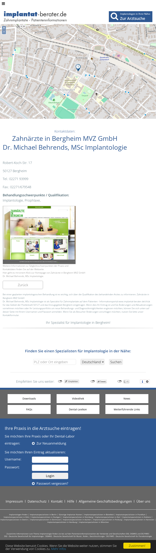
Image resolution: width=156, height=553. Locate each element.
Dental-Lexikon (78, 409)
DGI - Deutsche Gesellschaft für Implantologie (24, 536)
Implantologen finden (18, 514)
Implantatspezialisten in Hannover (139, 519)
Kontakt (57, 501)
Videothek (78, 398)
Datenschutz (37, 501)
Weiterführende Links (127, 409)
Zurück (23, 285)
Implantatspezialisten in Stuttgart (46, 517)
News (127, 398)
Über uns (143, 501)
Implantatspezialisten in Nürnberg (78, 517)
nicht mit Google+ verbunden (120, 381)
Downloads (29, 398)
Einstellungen (147, 381)
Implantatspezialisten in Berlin (43, 514)
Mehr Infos (58, 549)
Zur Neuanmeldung (49, 443)
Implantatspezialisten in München (94, 522)
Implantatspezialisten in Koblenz (136, 517)
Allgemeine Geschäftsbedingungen (105, 501)
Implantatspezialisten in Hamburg (62, 522)
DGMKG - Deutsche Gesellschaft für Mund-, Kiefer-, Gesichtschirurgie (75, 536)
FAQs (29, 409)
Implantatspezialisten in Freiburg (107, 519)
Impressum (14, 501)
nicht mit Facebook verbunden (60, 381)
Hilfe (70, 501)
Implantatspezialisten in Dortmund (45, 519)
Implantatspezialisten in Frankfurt (130, 514)
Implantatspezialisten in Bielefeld (99, 514)
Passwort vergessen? (50, 483)
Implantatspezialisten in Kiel (107, 517)
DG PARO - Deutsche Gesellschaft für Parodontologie (129, 536)
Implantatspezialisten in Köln (16, 517)
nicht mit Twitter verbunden (93, 381)
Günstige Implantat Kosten (70, 514)
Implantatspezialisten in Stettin (14, 519)
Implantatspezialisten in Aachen (77, 519)
